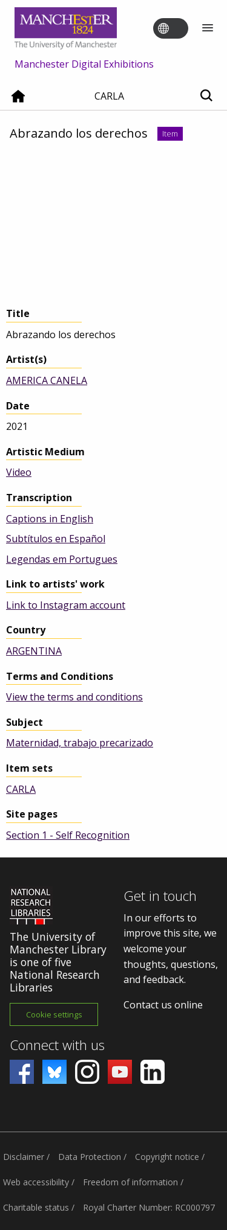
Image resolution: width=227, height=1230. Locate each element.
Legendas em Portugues (61, 559)
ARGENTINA (34, 651)
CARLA (21, 789)
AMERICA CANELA (46, 380)
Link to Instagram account (65, 605)
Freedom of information (130, 1182)
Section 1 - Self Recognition (68, 835)
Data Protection (89, 1156)
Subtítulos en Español (55, 538)
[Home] (18, 100)
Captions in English (49, 518)
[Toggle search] (206, 96)
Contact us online (163, 1004)
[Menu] (207, 28)
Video (18, 472)
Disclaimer (23, 1156)
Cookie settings (54, 1014)
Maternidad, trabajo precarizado (79, 742)
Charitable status (36, 1207)
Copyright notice (167, 1156)
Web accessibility (36, 1182)
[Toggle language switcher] (178, 29)
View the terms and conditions (74, 696)
